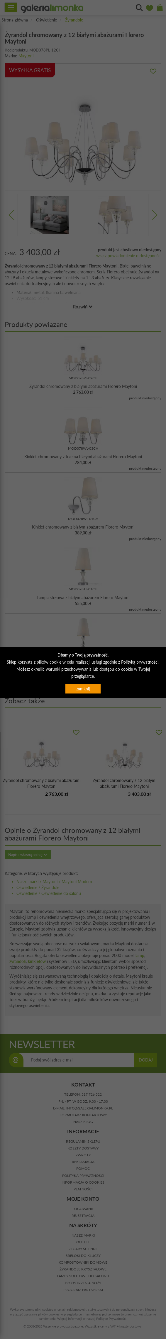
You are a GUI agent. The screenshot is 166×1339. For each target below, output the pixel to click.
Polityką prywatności (139, 661)
